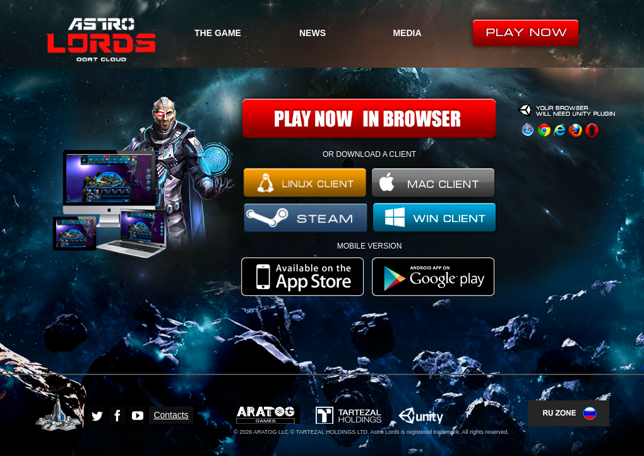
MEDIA (407, 33)
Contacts (170, 415)
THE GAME (217, 33)
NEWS (312, 33)
